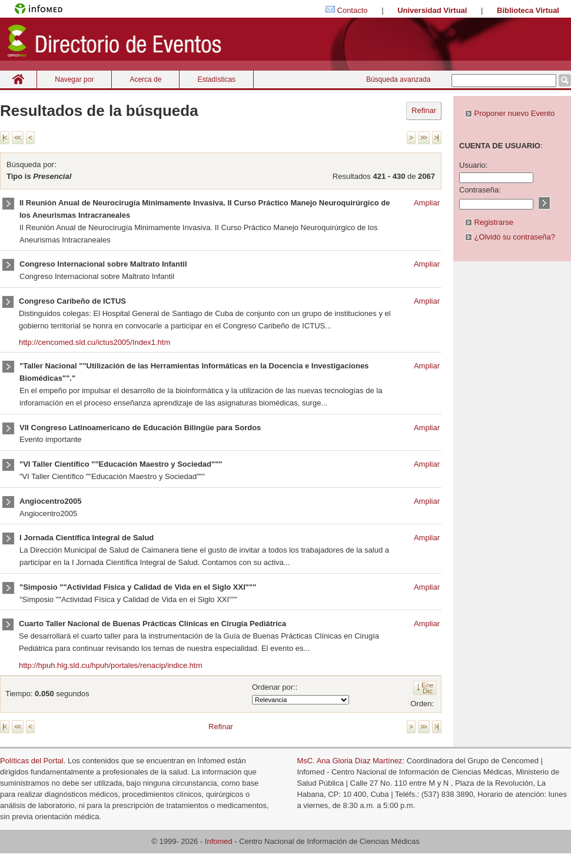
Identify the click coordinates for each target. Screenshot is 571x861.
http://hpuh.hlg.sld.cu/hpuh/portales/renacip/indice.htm (110, 665)
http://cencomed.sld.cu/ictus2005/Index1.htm (94, 342)
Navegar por (74, 79)
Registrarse (489, 222)
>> (423, 138)
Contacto (352, 10)
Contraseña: (480, 189)
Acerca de (145, 79)
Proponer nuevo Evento (510, 113)
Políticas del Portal (32, 760)
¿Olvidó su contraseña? (510, 236)
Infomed (219, 841)
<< (17, 138)
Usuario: (473, 165)
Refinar (423, 110)
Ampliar (427, 202)
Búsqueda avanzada (398, 79)
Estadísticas (216, 79)
